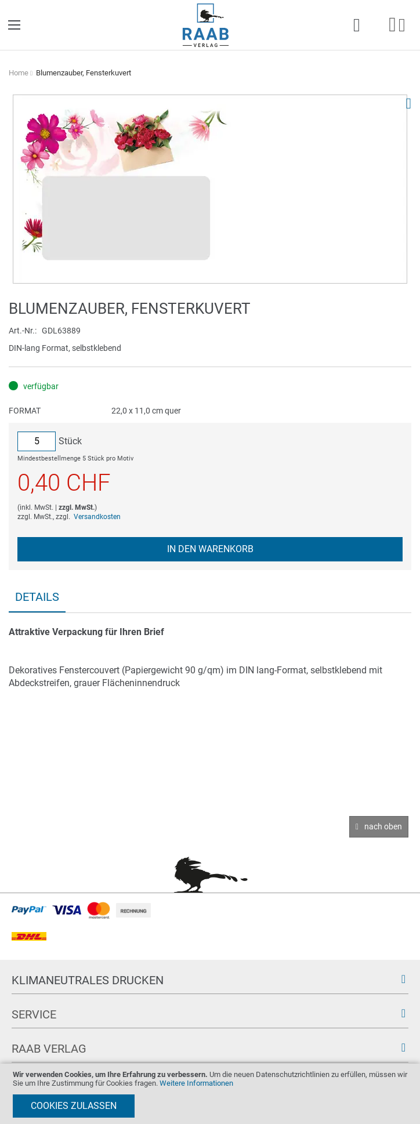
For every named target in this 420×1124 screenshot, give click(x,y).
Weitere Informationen (196, 1083)
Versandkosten (97, 517)
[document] (210, 1094)
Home (18, 72)
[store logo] (205, 25)
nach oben (383, 826)
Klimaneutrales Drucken (88, 980)
